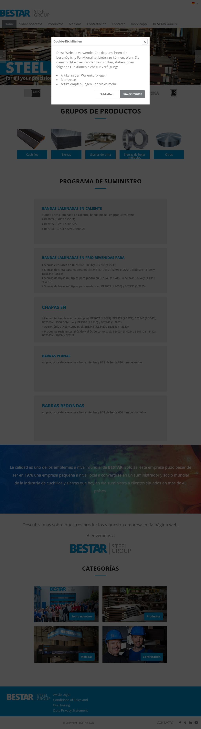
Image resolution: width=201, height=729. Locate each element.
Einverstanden (132, 94)
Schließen (106, 94)
